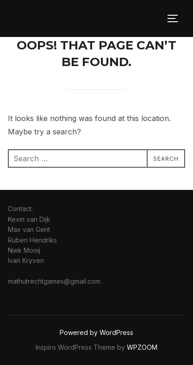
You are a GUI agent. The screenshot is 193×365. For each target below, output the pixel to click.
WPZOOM (142, 347)
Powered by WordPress (96, 332)
